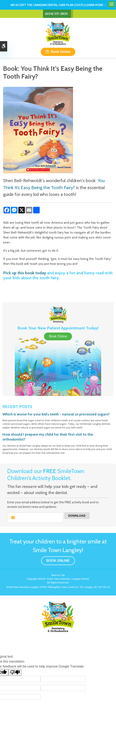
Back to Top (58, 575)
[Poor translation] (15, 672)
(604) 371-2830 (56, 14)
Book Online (60, 52)
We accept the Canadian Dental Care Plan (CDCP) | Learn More (56, 5)
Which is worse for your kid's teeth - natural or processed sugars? (56, 414)
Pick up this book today (24, 272)
